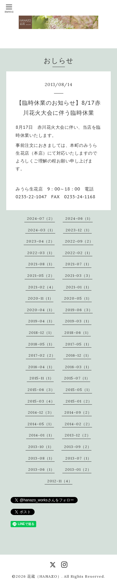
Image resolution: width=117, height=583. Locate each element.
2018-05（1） (41, 344)
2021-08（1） (41, 264)
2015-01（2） (79, 401)
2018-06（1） (77, 332)
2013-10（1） (41, 446)
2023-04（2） (40, 241)
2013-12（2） (78, 435)
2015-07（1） (77, 378)
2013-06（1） (41, 469)
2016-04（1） (41, 366)
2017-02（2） (42, 355)
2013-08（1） (41, 458)
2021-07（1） (78, 264)
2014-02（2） (78, 424)
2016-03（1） (78, 366)
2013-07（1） (78, 458)
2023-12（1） (79, 230)
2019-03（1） (78, 321)
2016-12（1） (78, 355)
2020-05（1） (78, 298)
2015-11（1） (41, 378)
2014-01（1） (41, 435)
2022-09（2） (79, 241)
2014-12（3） (41, 412)
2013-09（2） (77, 446)
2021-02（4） (42, 287)
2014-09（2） (78, 412)
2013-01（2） (78, 469)
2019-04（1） (41, 321)
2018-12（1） (41, 332)
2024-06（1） (79, 218)
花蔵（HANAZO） (44, 576)
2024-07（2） (41, 218)
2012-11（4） (59, 481)
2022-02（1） (78, 252)
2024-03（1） (41, 230)
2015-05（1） (79, 389)
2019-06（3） (79, 309)
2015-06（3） (41, 389)
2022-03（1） (41, 252)
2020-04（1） (41, 309)
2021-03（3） (78, 275)
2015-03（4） (41, 401)
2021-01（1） (78, 287)
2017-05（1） (78, 344)
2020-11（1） (40, 298)
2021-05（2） (41, 275)
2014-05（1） (40, 424)
